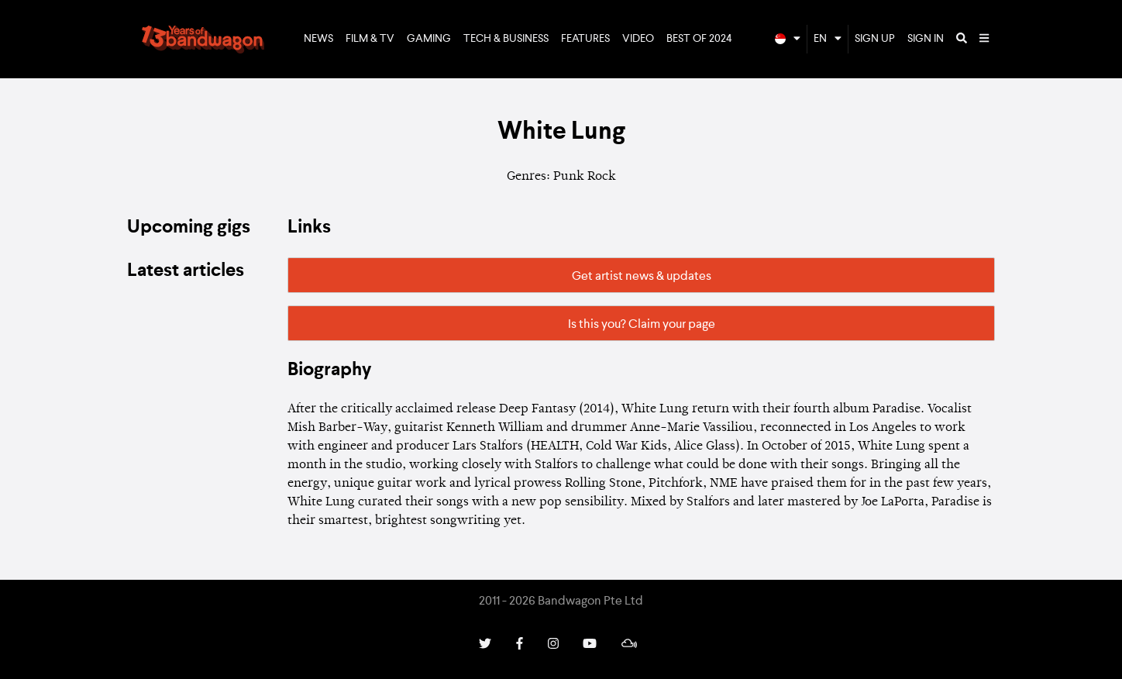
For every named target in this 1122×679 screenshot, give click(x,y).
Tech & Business (506, 38)
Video (638, 38)
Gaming (429, 38)
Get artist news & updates (641, 277)
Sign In (925, 38)
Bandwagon (203, 39)
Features (585, 38)
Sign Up (875, 38)
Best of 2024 (699, 38)
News (318, 38)
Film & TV (370, 38)
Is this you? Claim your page (641, 325)
